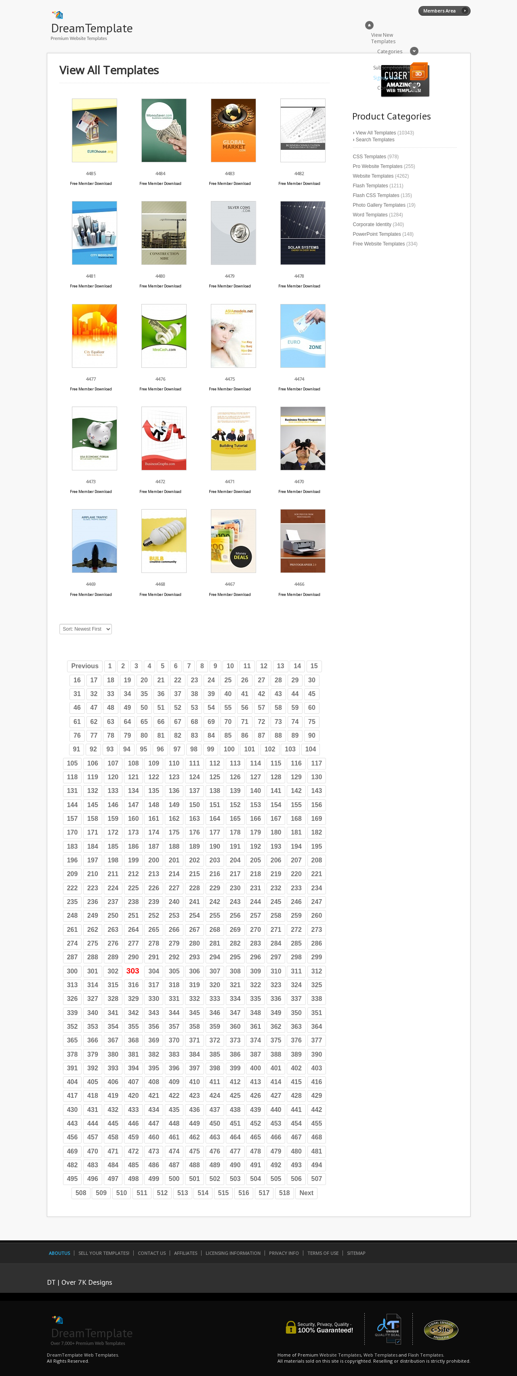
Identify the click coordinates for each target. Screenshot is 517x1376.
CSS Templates (369, 156)
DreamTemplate (92, 28)
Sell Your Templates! (103, 1253)
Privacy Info (284, 1253)
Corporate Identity (372, 224)
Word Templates (370, 215)
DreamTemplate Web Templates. (83, 1355)
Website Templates (373, 176)
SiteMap (356, 1253)
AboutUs (59, 1253)
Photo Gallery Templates (379, 205)
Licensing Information (233, 1253)
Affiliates (185, 1253)
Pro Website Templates (378, 166)
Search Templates (375, 140)
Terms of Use (322, 1253)
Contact (386, 87)
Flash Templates (370, 186)
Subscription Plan (393, 67)
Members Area (439, 11)
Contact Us (152, 1253)
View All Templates (376, 133)
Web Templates (380, 1355)
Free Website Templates (379, 244)
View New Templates (383, 38)
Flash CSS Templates (376, 195)
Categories (389, 51)
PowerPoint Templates (377, 234)
